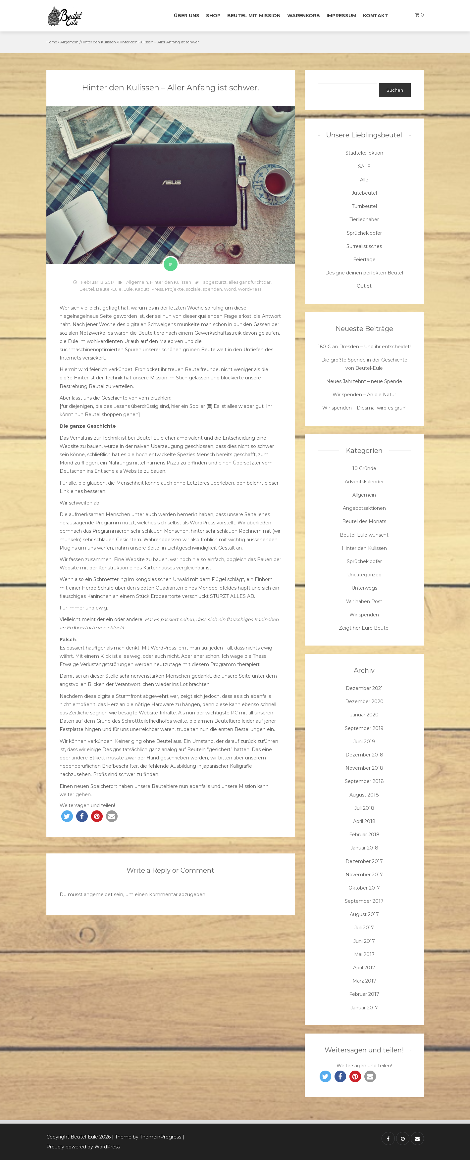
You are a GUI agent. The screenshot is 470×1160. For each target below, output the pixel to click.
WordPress (249, 289)
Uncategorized (364, 575)
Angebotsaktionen (364, 508)
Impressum (341, 16)
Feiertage (364, 260)
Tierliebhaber (364, 219)
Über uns (186, 16)
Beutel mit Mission (254, 16)
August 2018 (364, 795)
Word (230, 289)
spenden (212, 289)
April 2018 (364, 821)
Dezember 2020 (364, 701)
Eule (128, 289)
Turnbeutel (364, 206)
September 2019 (364, 728)
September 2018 (364, 781)
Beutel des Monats (364, 521)
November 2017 (364, 875)
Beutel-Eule (109, 289)
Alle (364, 180)
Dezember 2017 (364, 861)
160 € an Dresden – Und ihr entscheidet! (364, 347)
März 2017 (364, 981)
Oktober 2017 (364, 888)
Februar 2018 (364, 835)
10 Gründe (364, 468)
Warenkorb (303, 16)
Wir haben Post (364, 601)
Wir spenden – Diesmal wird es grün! (364, 408)
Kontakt (375, 16)
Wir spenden (364, 615)
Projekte (174, 289)
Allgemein (69, 42)
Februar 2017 (364, 994)
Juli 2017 (364, 928)
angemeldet (98, 894)
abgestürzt (215, 282)
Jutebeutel (364, 193)
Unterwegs (364, 588)
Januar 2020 (364, 715)
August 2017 (364, 914)
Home (51, 42)
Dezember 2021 (364, 688)
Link (64, 491)
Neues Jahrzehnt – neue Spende (364, 381)
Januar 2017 (364, 1008)
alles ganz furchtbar (250, 282)
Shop (213, 16)
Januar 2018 (364, 848)
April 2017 (364, 968)
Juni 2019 (364, 742)
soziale (193, 289)
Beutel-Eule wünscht (364, 535)
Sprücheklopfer (364, 233)
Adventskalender (364, 482)
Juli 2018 (364, 808)
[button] (67, 816)
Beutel (86, 289)
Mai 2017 (364, 954)
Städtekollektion (364, 153)
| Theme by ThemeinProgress (146, 1137)
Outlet (364, 286)
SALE (364, 166)
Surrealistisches (364, 246)
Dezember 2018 (364, 755)
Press (157, 289)
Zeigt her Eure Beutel (364, 628)
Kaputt (142, 289)
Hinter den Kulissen (98, 42)
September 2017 (364, 901)
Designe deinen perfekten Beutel (364, 273)
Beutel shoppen (103, 414)
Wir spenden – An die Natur (364, 395)
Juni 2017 (364, 941)
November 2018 (364, 768)
